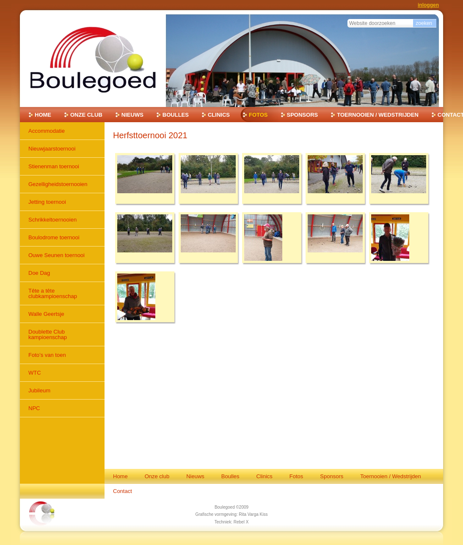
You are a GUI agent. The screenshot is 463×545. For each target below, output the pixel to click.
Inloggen (428, 5)
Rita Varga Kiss (253, 514)
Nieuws (132, 115)
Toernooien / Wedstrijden (378, 115)
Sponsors (302, 115)
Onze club (86, 115)
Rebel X (241, 522)
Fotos (258, 115)
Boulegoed (225, 507)
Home (43, 115)
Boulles (176, 115)
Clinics (219, 115)
